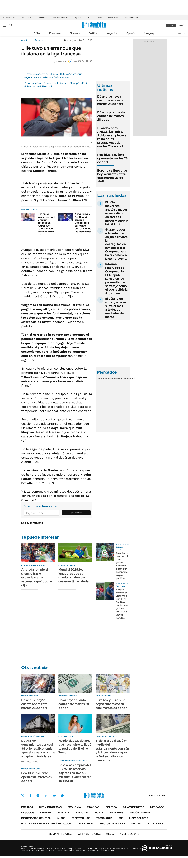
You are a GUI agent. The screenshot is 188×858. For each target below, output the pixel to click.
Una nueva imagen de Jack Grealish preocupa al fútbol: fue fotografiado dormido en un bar (46, 224)
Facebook (30, 795)
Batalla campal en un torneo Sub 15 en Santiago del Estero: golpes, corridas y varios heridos (122, 604)
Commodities (120, 378)
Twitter (22, 795)
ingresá (181, 25)
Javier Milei (113, 18)
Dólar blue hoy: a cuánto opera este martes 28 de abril (110, 100)
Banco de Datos (133, 807)
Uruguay (149, 33)
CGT (89, 18)
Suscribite (76, 513)
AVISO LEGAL (86, 823)
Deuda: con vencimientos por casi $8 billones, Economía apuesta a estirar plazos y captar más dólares (38, 748)
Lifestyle (63, 812)
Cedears (131, 378)
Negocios (111, 33)
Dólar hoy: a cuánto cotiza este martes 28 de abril (111, 116)
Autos (61, 818)
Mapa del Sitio (138, 818)
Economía (55, 33)
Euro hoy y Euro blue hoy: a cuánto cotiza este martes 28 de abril (112, 175)
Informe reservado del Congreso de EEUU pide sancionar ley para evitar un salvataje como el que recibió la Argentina (116, 278)
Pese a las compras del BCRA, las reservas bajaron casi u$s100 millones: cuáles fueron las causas (74, 773)
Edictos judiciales (112, 823)
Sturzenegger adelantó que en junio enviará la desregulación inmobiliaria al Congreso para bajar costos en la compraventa (116, 244)
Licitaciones (155, 823)
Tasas (99, 18)
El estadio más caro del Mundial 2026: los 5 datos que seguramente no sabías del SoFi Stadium (53, 75)
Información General (36, 818)
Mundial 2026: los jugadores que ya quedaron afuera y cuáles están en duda (73, 575)
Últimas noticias (50, 807)
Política (93, 33)
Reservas (43, 18)
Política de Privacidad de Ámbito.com (46, 823)
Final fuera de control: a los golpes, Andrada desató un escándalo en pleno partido (122, 565)
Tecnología (104, 818)
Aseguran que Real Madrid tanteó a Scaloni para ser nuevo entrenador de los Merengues (83, 222)
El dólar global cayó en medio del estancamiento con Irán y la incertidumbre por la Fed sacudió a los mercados (112, 750)
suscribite (171, 25)
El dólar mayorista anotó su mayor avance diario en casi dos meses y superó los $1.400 (116, 213)
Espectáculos (80, 818)
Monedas (101, 378)
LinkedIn (46, 795)
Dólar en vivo (27, 18)
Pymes (78, 18)
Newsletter (181, 33)
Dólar (37, 33)
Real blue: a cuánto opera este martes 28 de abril (112, 158)
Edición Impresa (140, 812)
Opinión (130, 33)
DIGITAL (60, 833)
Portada (27, 807)
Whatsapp (62, 795)
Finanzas (75, 33)
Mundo (99, 812)
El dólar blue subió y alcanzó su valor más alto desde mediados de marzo (116, 308)
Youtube (54, 796)
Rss (121, 818)
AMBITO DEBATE (122, 833)
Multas (136, 823)
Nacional (82, 812)
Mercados (157, 807)
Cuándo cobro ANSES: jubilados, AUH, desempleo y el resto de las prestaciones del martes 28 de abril (112, 137)
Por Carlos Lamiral (29, 761)
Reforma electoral (61, 18)
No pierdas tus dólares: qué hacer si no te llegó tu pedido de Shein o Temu (74, 746)
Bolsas (110, 378)
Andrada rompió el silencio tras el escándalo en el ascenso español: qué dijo (36, 577)
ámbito (25, 40)
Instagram (37, 795)
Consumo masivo (131, 18)
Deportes (39, 40)
